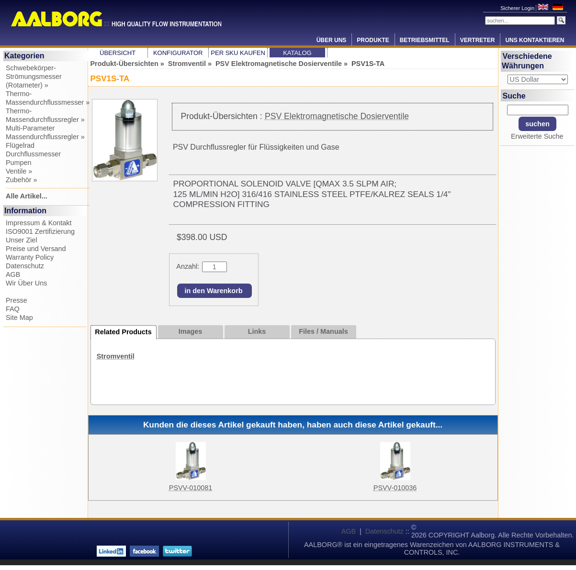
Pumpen (19, 162)
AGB (13, 274)
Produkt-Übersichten (124, 63)
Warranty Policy (30, 257)
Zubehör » (21, 180)
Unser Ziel (21, 240)
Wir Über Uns (26, 283)
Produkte (373, 40)
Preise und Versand (36, 248)
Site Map (19, 317)
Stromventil (187, 63)
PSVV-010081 (190, 488)
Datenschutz (25, 266)
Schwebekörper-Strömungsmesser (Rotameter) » (34, 76)
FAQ (13, 309)
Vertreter (477, 40)
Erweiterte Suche (537, 136)
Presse (16, 300)
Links (257, 331)
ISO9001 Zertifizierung (40, 231)
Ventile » (19, 171)
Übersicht (118, 52)
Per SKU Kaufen (238, 52)
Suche (514, 95)
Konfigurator (178, 52)
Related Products (123, 332)
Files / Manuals (323, 331)
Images (191, 331)
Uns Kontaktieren (534, 40)
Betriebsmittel (425, 40)
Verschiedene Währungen (527, 61)
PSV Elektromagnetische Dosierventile (278, 63)
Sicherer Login (518, 8)
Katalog (297, 52)
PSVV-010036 (395, 488)
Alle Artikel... (26, 196)
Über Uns (331, 40)
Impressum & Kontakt (39, 223)
